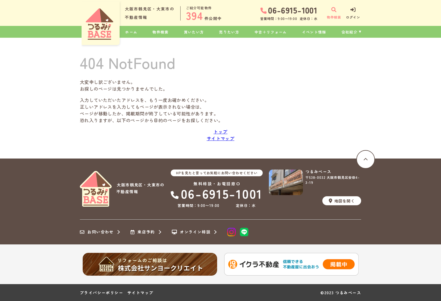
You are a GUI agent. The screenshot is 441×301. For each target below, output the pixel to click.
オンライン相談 (191, 232)
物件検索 (160, 32)
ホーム (131, 32)
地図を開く (342, 201)
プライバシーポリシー (101, 293)
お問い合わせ (97, 232)
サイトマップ (220, 138)
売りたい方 (229, 32)
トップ (220, 131)
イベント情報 (314, 32)
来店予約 (142, 232)
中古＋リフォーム (271, 32)
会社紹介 (349, 32)
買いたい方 (194, 32)
